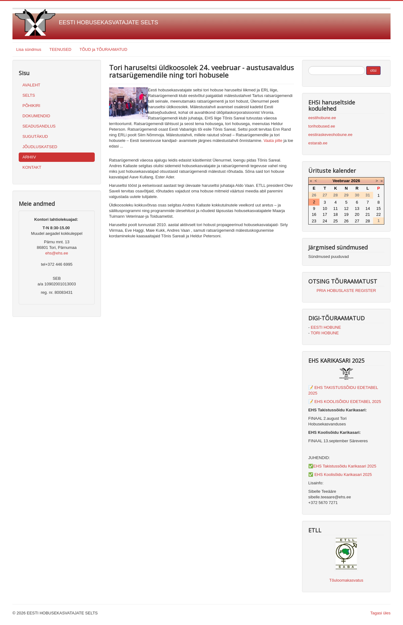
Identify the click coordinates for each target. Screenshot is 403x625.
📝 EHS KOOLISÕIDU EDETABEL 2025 (344, 401)
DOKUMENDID (36, 116)
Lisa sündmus (28, 49)
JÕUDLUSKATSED (39, 146)
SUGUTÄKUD (35, 136)
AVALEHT (31, 85)
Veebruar (341, 180)
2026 (355, 180)
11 (335, 208)
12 (346, 208)
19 (346, 214)
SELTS (28, 95)
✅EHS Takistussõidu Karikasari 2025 (342, 466)
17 (325, 214)
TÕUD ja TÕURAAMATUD (103, 49)
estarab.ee (317, 143)
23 (314, 221)
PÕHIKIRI (31, 105)
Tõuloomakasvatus (346, 580)
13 (357, 208)
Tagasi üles (380, 613)
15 (378, 208)
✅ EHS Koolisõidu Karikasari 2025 (340, 474)
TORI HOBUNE (325, 333)
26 (346, 221)
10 (325, 208)
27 (357, 221)
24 (325, 221)
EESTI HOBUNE (326, 327)
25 (335, 221)
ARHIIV (29, 157)
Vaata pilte (272, 140)
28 (368, 221)
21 (368, 214)
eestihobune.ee (322, 117)
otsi (373, 70)
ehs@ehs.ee (56, 253)
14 (368, 208)
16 (314, 214)
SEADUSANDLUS (38, 126)
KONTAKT (31, 167)
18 (335, 214)
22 (378, 214)
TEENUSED (60, 49)
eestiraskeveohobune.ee (330, 134)
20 (357, 214)
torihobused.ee (321, 126)
